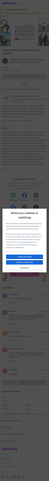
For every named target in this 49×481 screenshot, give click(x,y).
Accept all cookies (24, 257)
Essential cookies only (24, 262)
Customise (24, 268)
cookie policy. (19, 247)
